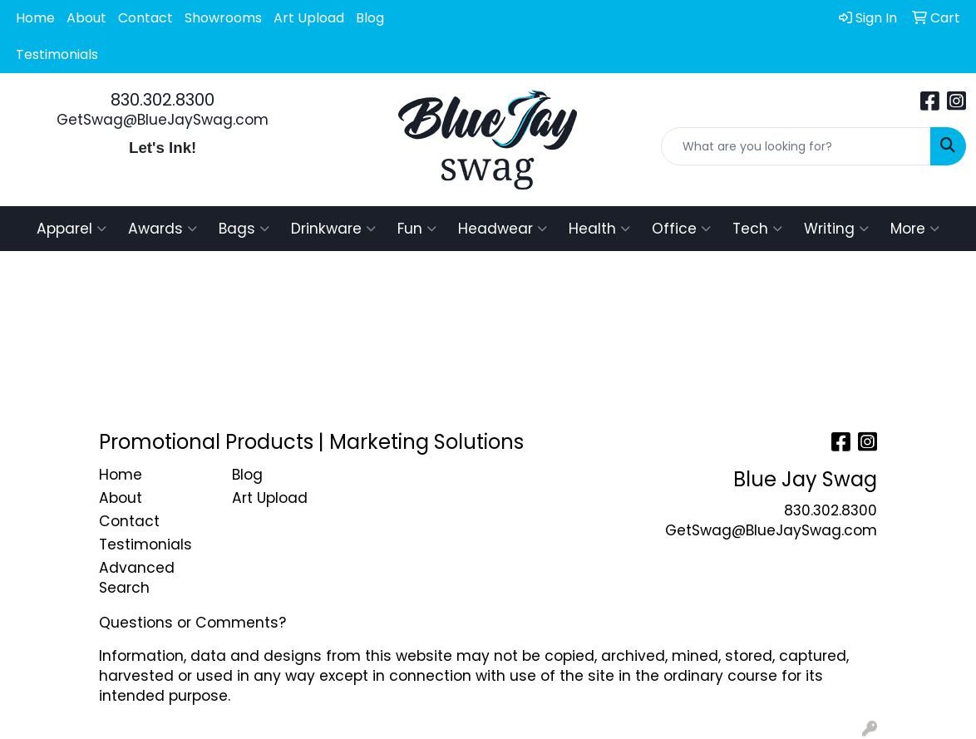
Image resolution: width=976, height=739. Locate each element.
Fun (416, 229)
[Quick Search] (796, 146)
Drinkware (333, 229)
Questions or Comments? (192, 623)
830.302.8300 (162, 99)
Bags (244, 229)
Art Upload (309, 17)
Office (681, 229)
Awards (162, 229)
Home (35, 17)
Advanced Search (137, 578)
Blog (370, 17)
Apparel (71, 229)
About (86, 17)
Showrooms (223, 17)
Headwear (502, 229)
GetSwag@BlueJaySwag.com (163, 120)
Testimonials (57, 54)
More (914, 229)
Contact (145, 17)
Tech (757, 229)
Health (599, 229)
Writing (836, 229)
